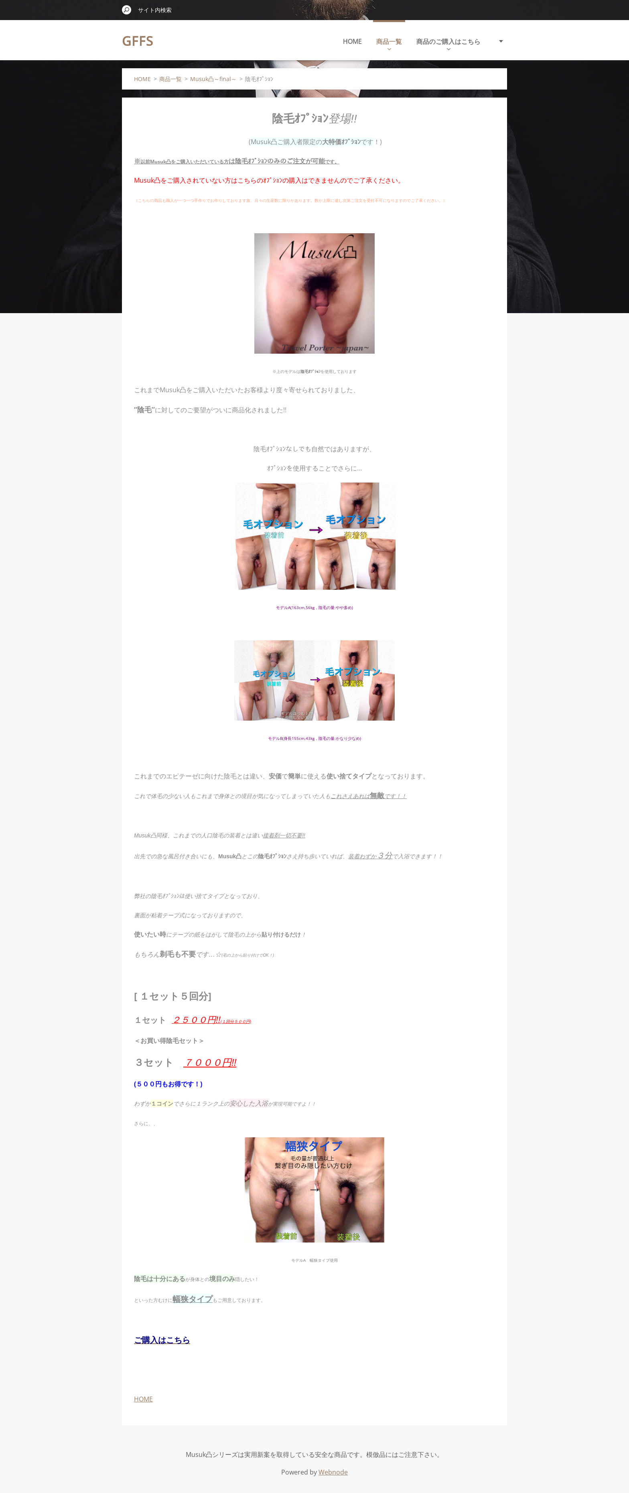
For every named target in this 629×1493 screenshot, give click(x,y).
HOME (352, 41)
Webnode (333, 1472)
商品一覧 (389, 43)
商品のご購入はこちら (448, 43)
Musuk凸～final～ (213, 79)
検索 (127, 9)
